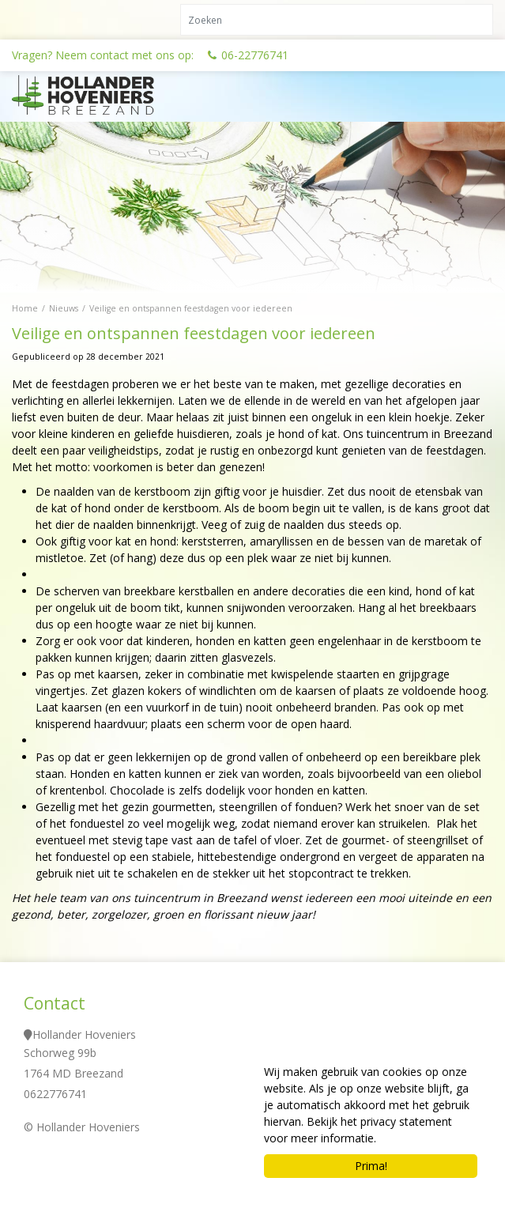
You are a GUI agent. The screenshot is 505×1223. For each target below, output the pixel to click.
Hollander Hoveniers (84, 1034)
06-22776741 (254, 54)
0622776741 (55, 1093)
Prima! (371, 1165)
